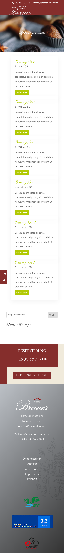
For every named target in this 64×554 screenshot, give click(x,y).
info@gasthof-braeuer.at (35, 434)
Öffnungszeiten (32, 459)
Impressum (32, 474)
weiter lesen (21, 92)
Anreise (32, 464)
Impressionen (32, 469)
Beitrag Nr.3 (25, 182)
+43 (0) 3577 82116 (32, 359)
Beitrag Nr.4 (25, 142)
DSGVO (32, 479)
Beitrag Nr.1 (24, 263)
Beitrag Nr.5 (25, 102)
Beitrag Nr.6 (25, 62)
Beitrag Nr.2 (25, 222)
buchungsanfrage (32, 375)
